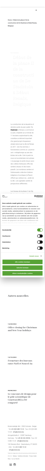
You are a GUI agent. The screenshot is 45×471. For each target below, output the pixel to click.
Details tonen (34, 256)
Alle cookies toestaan (22, 262)
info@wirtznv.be (18, 432)
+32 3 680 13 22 (20, 447)
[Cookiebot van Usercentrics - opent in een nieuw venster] (34, 196)
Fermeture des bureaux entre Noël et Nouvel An (20, 362)
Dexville (17, 458)
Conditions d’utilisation (23, 456)
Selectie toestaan (23, 267)
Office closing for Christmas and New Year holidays (22, 329)
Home (10, 20)
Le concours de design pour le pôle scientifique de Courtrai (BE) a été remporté (22, 398)
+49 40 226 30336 (24, 438)
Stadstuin (14, 130)
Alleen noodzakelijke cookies (22, 273)
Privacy (31, 456)
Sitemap (15, 456)
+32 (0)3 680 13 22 (17, 429)
